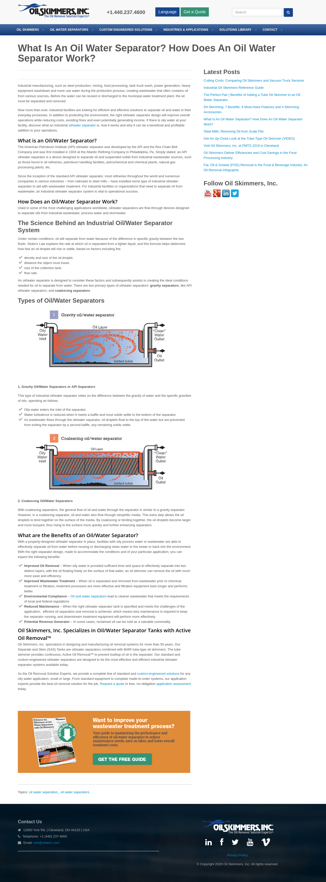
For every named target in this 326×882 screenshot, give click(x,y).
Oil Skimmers (28, 30)
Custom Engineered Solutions (125, 30)
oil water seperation (43, 792)
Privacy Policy (237, 855)
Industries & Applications (186, 30)
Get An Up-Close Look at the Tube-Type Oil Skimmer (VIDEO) (249, 138)
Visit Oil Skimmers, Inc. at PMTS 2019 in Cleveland (241, 146)
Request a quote (112, 684)
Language (167, 12)
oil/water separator (82, 125)
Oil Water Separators (69, 30)
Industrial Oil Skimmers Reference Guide (234, 88)
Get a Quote (195, 12)
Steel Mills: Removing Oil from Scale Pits (234, 131)
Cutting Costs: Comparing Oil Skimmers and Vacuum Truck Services (254, 80)
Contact (270, 30)
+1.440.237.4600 (126, 12)
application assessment (173, 684)
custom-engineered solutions (158, 673)
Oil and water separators (89, 596)
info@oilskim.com (47, 843)
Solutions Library (235, 30)
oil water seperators (74, 792)
